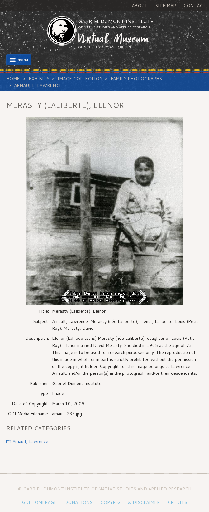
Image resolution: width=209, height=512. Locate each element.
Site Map (165, 5)
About (140, 5)
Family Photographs (136, 79)
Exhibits (39, 79)
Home (13, 79)
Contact (194, 5)
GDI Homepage (39, 502)
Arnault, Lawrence (38, 85)
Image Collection (80, 79)
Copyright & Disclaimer (130, 502)
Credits (177, 502)
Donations (78, 502)
